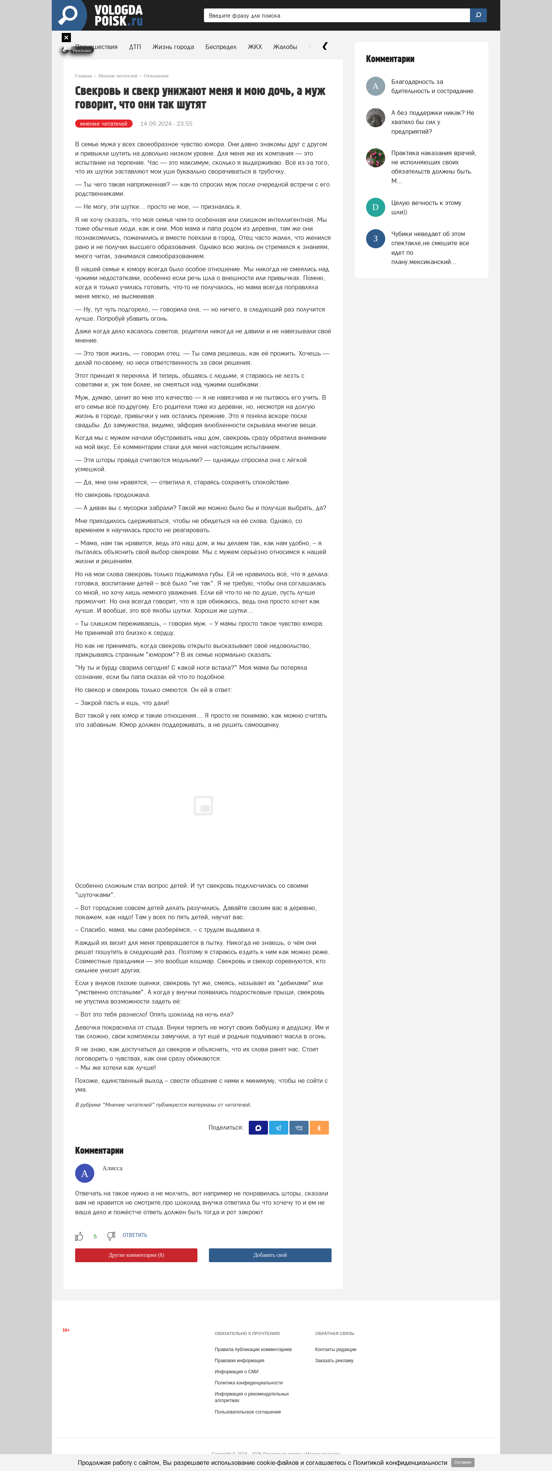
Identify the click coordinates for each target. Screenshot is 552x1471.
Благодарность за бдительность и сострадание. (433, 86)
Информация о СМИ (236, 1371)
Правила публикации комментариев (253, 1349)
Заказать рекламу (334, 1360)
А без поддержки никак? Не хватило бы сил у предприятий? (432, 122)
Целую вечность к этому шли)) (426, 207)
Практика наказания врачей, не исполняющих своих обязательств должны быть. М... (433, 167)
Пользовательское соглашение (248, 1412)
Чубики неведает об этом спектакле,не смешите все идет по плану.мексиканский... (430, 248)
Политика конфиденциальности (249, 1383)
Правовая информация (239, 1360)
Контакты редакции (335, 1349)
